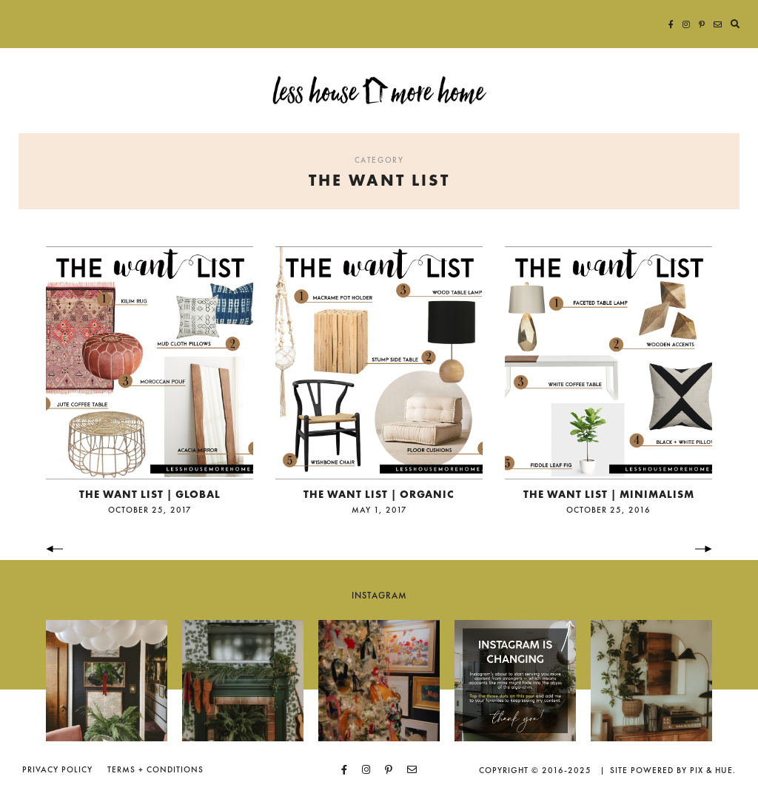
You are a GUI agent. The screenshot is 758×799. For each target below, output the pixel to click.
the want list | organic (379, 494)
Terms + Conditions (155, 769)
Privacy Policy (57, 769)
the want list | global (150, 494)
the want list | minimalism (608, 494)
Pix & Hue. (713, 770)
